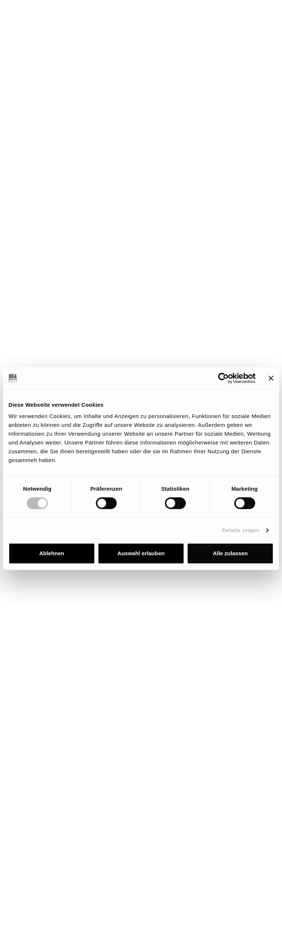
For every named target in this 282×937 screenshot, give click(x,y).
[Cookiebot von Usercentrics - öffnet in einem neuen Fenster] (223, 378)
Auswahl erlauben (141, 553)
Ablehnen (51, 553)
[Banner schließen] (271, 378)
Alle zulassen (230, 553)
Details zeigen (240, 530)
